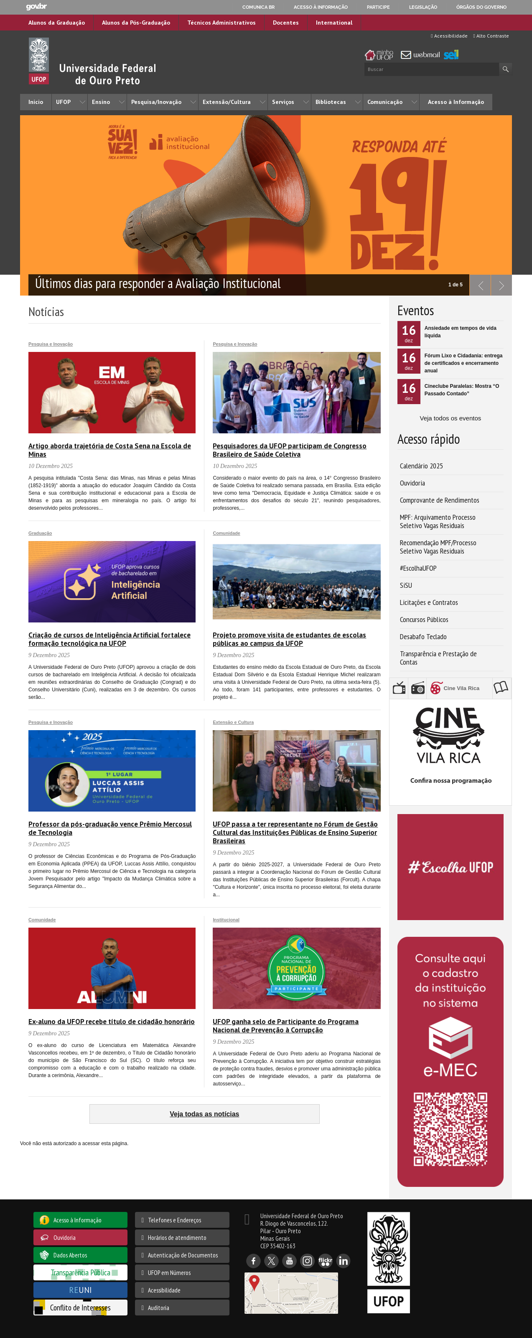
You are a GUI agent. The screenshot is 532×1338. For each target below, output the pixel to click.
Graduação (40, 533)
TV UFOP (399, 688)
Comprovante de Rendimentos (439, 500)
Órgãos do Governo (481, 7)
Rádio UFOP (418, 688)
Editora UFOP (503, 688)
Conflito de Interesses (80, 1307)
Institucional (226, 919)
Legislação (423, 7)
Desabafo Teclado (423, 636)
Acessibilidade (449, 36)
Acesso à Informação (456, 102)
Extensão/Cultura (227, 102)
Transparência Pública (80, 1272)
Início (35, 102)
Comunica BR (258, 7)
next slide (499, 283)
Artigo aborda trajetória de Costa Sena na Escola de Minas (109, 450)
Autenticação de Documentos (183, 1255)
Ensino (101, 102)
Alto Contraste (491, 36)
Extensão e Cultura (233, 722)
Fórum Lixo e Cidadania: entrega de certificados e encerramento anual (464, 363)
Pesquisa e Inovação (50, 344)
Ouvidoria (412, 483)
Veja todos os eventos (450, 418)
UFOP (63, 102)
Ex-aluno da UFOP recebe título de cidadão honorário (111, 1021)
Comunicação (384, 102)
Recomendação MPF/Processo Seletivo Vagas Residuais (438, 547)
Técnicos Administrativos (221, 22)
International (334, 22)
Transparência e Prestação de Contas (438, 658)
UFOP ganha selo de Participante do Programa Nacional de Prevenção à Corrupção (286, 1025)
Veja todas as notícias (204, 1114)
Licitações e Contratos (429, 602)
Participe (378, 7)
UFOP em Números (169, 1272)
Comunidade (226, 533)
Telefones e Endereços (174, 1220)
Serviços (283, 102)
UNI (80, 1290)
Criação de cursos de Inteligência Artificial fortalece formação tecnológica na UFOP (109, 639)
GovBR (36, 7)
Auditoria (158, 1307)
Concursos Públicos (424, 619)
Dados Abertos (70, 1255)
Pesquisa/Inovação (156, 102)
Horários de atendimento (177, 1237)
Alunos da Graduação (56, 22)
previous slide (478, 283)
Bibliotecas (331, 102)
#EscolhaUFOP (418, 568)
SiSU (406, 585)
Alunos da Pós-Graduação (136, 22)
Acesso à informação (321, 7)
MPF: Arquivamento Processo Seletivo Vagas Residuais (438, 521)
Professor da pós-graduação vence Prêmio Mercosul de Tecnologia (110, 828)
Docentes (286, 22)
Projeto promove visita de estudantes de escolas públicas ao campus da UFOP (289, 639)
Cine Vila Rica (465, 686)
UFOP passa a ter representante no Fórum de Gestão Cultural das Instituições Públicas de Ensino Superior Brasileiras (295, 832)
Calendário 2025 (421, 465)
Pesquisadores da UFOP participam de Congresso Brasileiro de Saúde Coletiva (290, 450)
